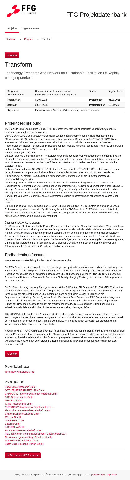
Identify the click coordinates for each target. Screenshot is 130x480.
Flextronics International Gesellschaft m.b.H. (28, 410)
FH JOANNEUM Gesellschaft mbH (23, 430)
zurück (12, 55)
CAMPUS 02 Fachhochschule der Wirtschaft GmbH (31, 393)
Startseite (11, 39)
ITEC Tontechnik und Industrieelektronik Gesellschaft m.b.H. (36, 433)
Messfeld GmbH (13, 400)
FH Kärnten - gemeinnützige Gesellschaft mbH (29, 437)
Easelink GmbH (13, 423)
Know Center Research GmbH (20, 387)
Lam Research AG (14, 420)
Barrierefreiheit (99, 474)
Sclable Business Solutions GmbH (22, 413)
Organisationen (30, 28)
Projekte (13, 28)
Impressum (112, 474)
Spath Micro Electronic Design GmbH (24, 444)
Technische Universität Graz (19, 371)
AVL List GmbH (13, 417)
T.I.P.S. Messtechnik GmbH (19, 403)
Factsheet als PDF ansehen (23, 455)
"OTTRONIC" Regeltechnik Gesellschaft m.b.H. (29, 407)
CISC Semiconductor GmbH (19, 397)
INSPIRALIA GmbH (15, 427)
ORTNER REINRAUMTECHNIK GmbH (25, 390)
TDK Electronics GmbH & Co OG (22, 440)
